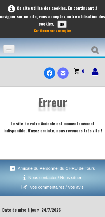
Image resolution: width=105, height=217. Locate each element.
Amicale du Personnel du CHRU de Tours (56, 168)
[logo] (6, 68)
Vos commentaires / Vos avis (57, 187)
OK (62, 24)
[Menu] (9, 49)
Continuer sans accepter (52, 30)
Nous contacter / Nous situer (54, 177)
